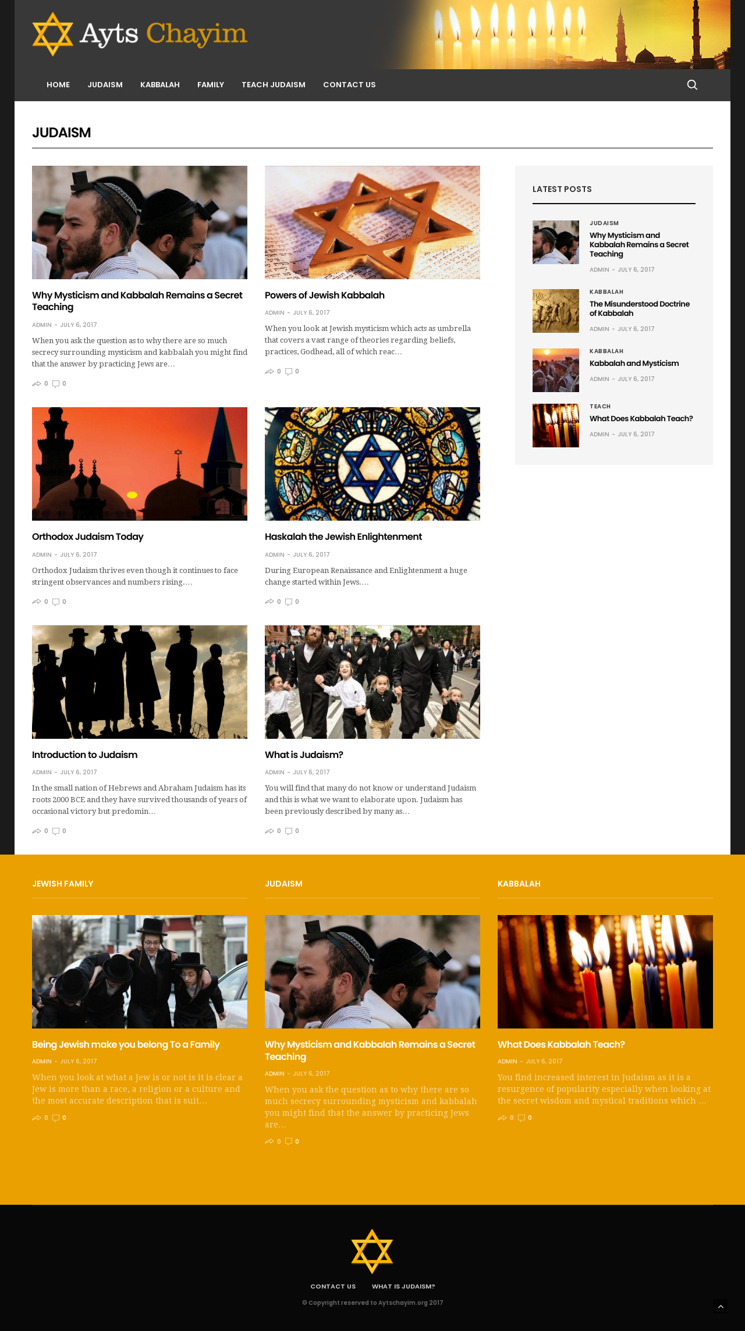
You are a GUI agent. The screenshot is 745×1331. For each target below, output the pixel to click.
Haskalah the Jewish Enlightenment (343, 536)
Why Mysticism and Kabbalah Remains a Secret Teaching (137, 301)
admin (42, 325)
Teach (600, 407)
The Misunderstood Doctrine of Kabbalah (640, 308)
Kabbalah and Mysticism (634, 363)
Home (58, 84)
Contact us (349, 84)
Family (210, 84)
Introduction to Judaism (84, 754)
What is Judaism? (304, 754)
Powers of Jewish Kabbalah (325, 295)
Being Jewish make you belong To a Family (125, 1044)
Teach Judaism (274, 84)
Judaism (105, 84)
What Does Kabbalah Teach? (641, 418)
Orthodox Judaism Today (87, 536)
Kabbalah (160, 84)
